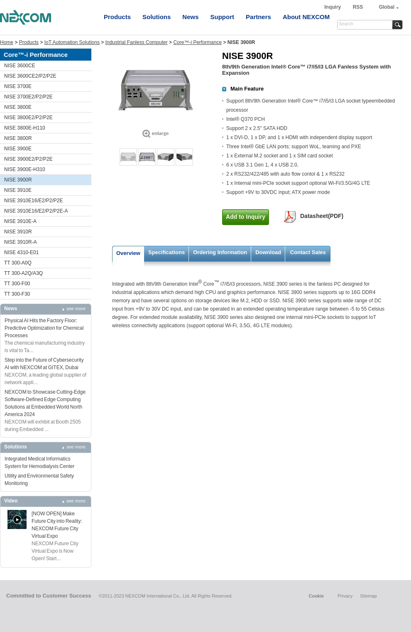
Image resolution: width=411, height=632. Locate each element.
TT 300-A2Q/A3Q (23, 273)
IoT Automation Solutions (72, 42)
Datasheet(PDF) (321, 216)
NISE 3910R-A (20, 242)
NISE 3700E (18, 86)
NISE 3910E (18, 190)
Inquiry (333, 7)
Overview (128, 253)
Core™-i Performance (197, 42)
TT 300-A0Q (18, 263)
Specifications (166, 252)
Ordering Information (220, 252)
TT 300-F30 (17, 294)
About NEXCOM (306, 16)
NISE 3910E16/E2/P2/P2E (33, 200)
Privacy (345, 595)
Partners (258, 16)
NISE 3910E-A (20, 221)
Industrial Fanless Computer (136, 42)
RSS (358, 7)
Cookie (316, 595)
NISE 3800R (18, 138)
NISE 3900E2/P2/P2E (28, 159)
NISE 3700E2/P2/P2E (28, 97)
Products (117, 16)
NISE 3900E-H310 (24, 169)
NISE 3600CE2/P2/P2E (30, 76)
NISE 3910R (18, 232)
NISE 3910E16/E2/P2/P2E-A (36, 211)
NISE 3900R (18, 180)
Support (222, 16)
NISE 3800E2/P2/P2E (28, 117)
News (190, 16)
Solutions (156, 16)
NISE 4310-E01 (21, 252)
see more (76, 308)
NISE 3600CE (19, 66)
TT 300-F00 (17, 284)
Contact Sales (308, 252)
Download (268, 252)
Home (6, 42)
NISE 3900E (18, 149)
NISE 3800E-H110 (24, 128)
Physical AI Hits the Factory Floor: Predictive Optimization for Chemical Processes (44, 328)
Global (386, 7)
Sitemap (368, 595)
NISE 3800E (18, 107)
